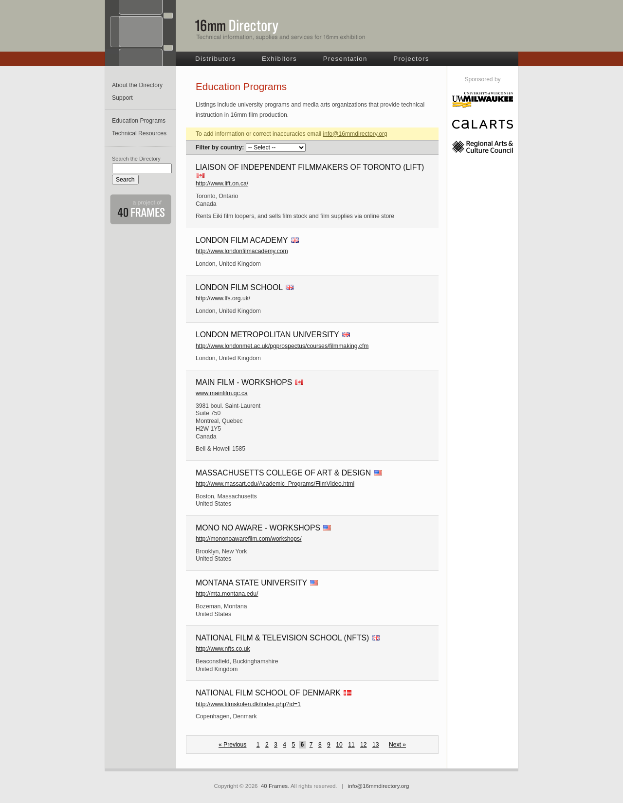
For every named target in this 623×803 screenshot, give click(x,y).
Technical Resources (139, 133)
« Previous (232, 744)
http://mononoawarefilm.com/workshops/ (249, 538)
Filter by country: (220, 147)
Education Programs (138, 120)
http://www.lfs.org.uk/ (223, 298)
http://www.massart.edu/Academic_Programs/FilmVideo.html (275, 483)
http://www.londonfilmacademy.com (242, 251)
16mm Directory (280, 29)
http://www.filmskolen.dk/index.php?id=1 (248, 704)
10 (339, 744)
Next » (397, 744)
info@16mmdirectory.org (355, 133)
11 (351, 744)
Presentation (345, 58)
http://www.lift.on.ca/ (222, 183)
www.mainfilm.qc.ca (222, 393)
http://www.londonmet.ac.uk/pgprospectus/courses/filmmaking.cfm (282, 346)
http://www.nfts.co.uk (223, 648)
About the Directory (137, 85)
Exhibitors (279, 58)
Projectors (411, 58)
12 (363, 744)
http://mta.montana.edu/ (227, 593)
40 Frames (274, 786)
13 (375, 744)
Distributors (215, 58)
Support (122, 97)
